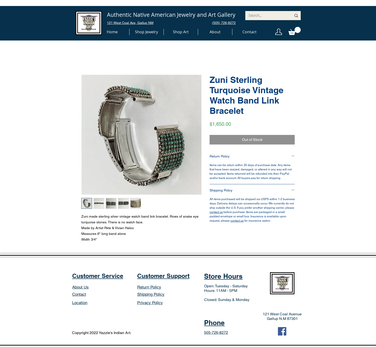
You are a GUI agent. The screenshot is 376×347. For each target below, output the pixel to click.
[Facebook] (282, 331)
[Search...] (266, 15)
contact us (216, 212)
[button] (146, 32)
